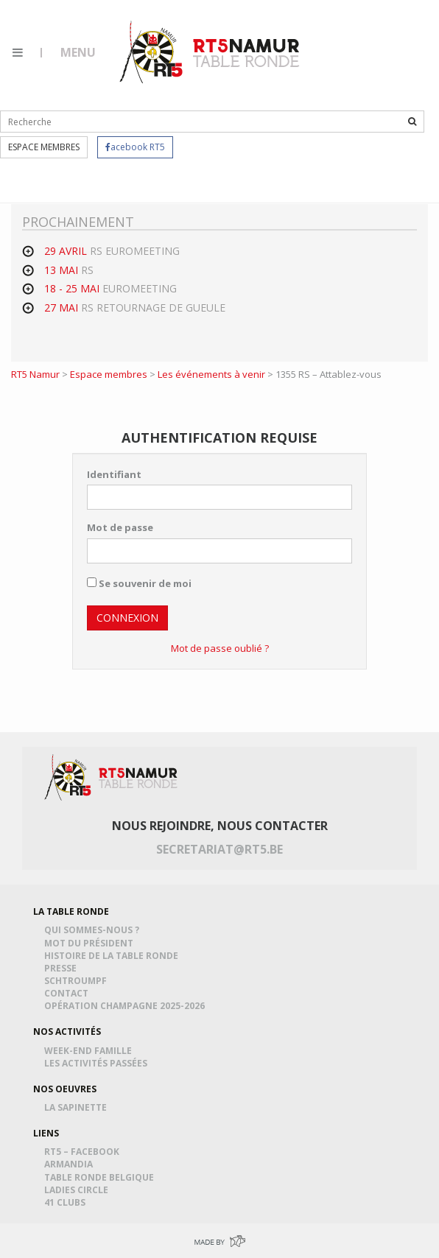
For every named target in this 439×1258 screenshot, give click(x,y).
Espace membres (44, 147)
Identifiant (114, 474)
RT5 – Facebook (84, 1151)
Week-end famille (90, 1050)
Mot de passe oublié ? (220, 648)
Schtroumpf (77, 980)
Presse (62, 968)
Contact (68, 993)
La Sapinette (77, 1107)
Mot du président (91, 943)
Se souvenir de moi (139, 583)
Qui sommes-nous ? (94, 930)
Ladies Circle (78, 1190)
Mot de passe (120, 527)
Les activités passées (98, 1063)
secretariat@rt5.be (219, 849)
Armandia (70, 1164)
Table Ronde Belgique (101, 1177)
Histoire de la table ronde (113, 955)
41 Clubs (67, 1202)
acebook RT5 (135, 147)
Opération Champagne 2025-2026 (126, 1005)
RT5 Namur (211, 51)
